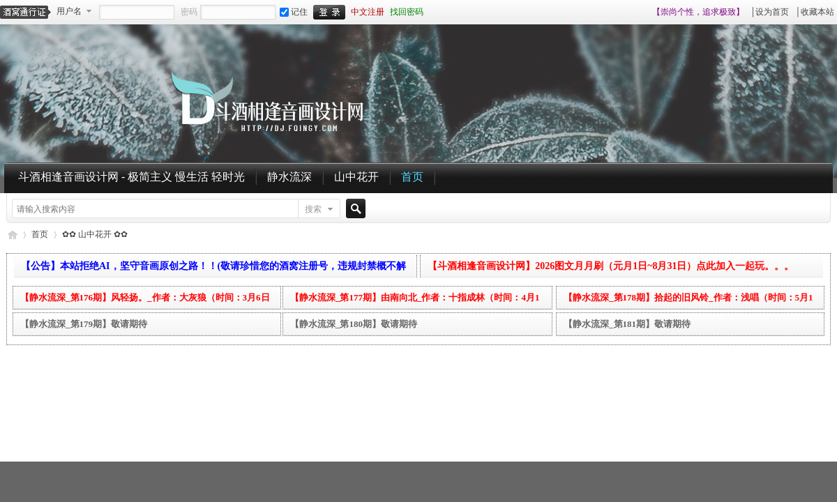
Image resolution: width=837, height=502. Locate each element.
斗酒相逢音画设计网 (11, 235)
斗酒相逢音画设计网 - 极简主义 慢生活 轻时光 (131, 177)
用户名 (69, 11)
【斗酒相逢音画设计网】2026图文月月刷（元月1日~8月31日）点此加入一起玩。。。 (611, 266)
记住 (294, 12)
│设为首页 (770, 12)
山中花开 (356, 177)
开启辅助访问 (645, 12)
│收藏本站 (814, 12)
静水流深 (289, 177)
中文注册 (367, 12)
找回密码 (406, 12)
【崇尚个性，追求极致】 (698, 12)
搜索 (313, 209)
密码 (189, 12)
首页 (412, 177)
